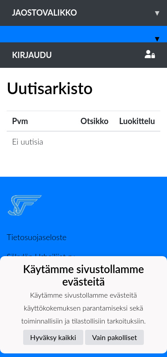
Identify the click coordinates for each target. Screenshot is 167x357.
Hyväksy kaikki (53, 337)
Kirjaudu (83, 55)
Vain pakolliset (114, 337)
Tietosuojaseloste (36, 237)
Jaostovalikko (89, 12)
